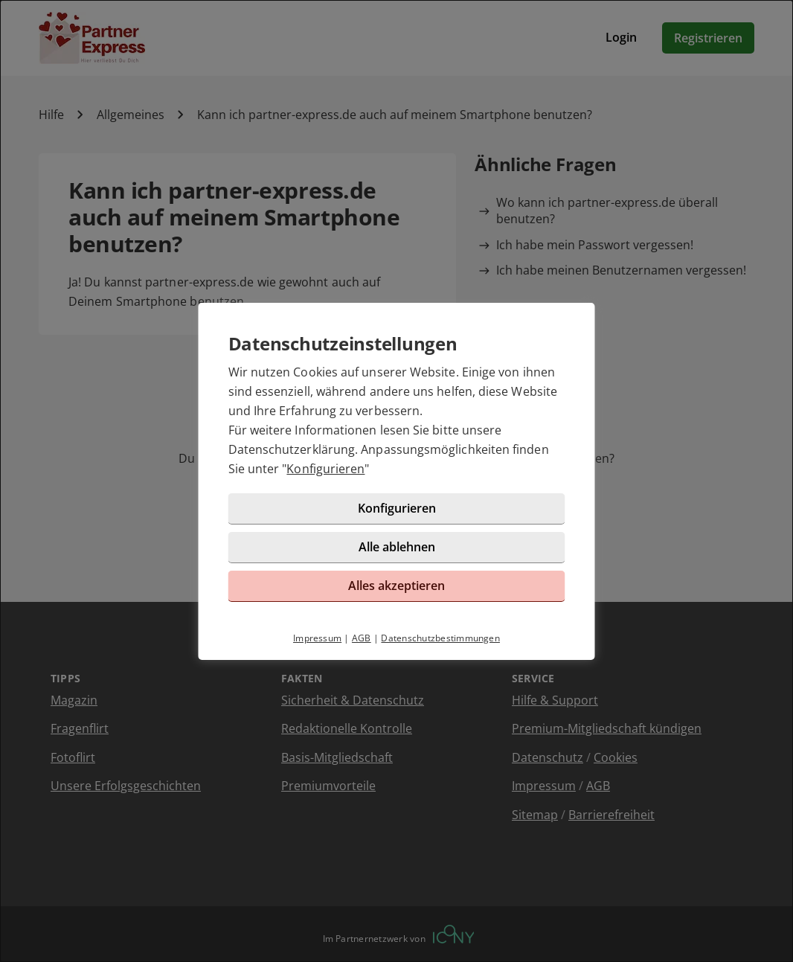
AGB (361, 638)
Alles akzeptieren (396, 585)
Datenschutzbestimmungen (440, 638)
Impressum (317, 638)
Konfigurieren (325, 469)
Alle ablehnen (397, 547)
